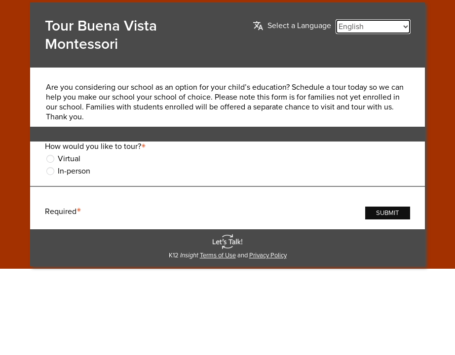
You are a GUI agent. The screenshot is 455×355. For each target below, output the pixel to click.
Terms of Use (218, 255)
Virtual (69, 159)
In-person (74, 171)
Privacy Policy (268, 255)
